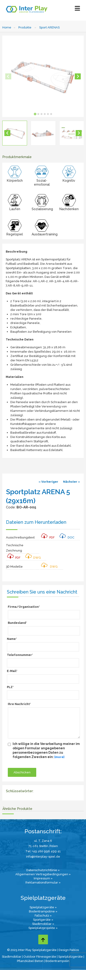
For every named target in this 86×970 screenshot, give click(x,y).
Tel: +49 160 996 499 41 (43, 851)
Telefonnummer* (20, 655)
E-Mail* (12, 671)
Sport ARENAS (49, 27)
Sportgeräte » (43, 919)
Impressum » (43, 878)
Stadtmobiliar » (43, 923)
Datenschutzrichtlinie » (43, 870)
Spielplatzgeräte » (43, 907)
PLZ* (10, 687)
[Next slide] (78, 76)
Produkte (24, 27)
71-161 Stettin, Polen (43, 846)
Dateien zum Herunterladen (36, 522)
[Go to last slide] (7, 133)
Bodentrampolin (57, 961)
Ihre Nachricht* (19, 704)
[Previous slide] (8, 76)
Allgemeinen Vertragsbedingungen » (43, 874)
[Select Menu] (77, 9)
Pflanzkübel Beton (30, 961)
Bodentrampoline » (43, 911)
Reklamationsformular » (43, 882)
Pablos (74, 950)
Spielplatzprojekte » (43, 928)
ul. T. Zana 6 (43, 840)
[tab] (35, 114)
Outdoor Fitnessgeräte (39, 956)
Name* (12, 639)
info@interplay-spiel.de (43, 856)
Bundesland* (17, 622)
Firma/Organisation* (24, 606)
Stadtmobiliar (11, 956)
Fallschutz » (43, 915)
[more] (59, 757)
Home (6, 27)
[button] (14, 133)
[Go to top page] (43, 939)
